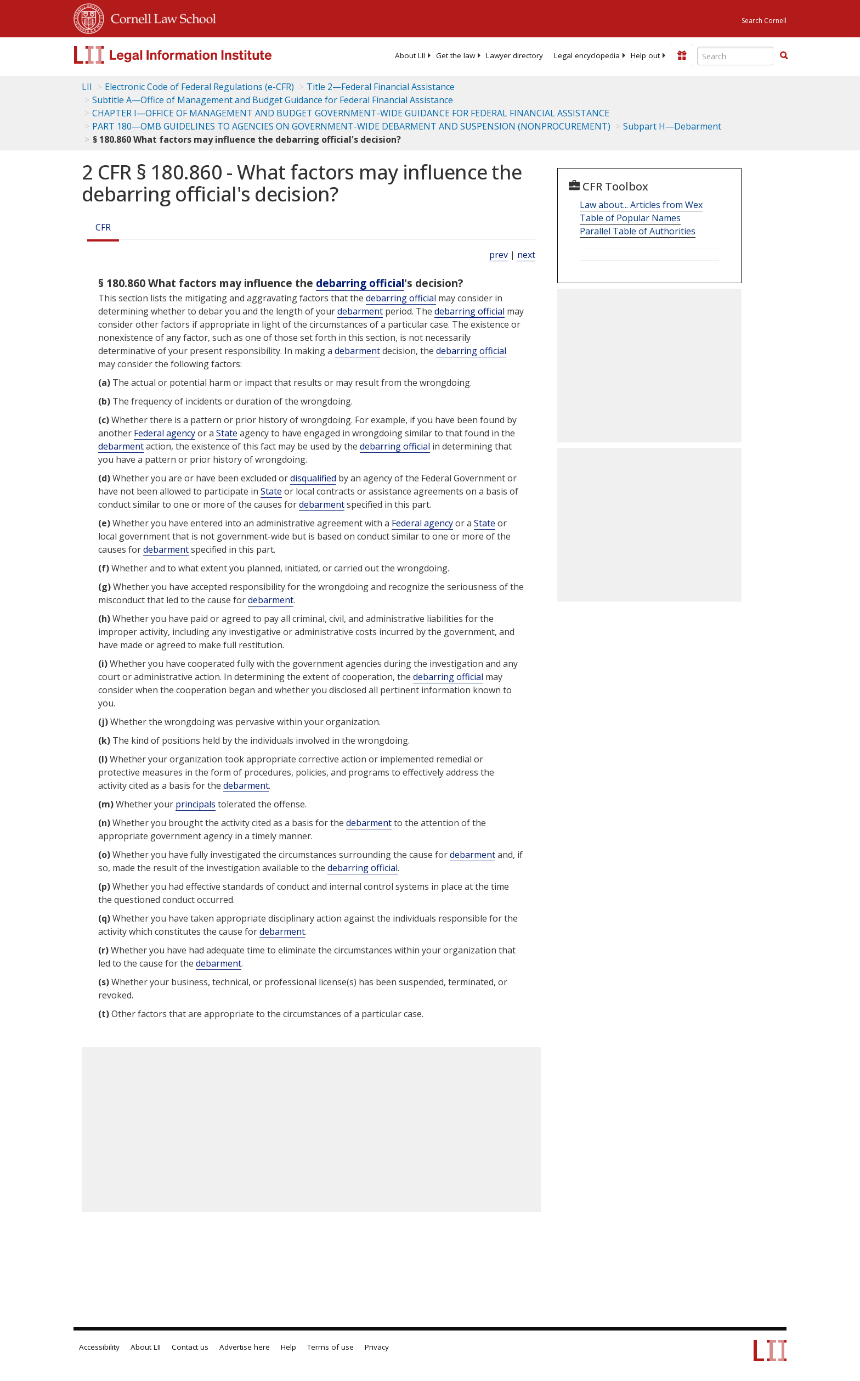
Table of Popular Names (630, 218)
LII (87, 87)
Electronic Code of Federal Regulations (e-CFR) (199, 87)
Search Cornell (764, 20)
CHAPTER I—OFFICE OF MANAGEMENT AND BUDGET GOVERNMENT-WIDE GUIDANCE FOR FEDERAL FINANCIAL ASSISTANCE (350, 113)
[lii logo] (197, 55)
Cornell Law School (160, 17)
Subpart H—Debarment (672, 126)
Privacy (377, 1347)
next (526, 255)
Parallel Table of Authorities (637, 231)
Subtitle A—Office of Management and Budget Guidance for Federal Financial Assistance (272, 100)
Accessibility (99, 1347)
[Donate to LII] (682, 55)
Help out (645, 55)
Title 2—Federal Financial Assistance (381, 87)
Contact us (190, 1347)
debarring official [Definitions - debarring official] (360, 283)
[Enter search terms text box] (735, 56)
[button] (784, 55)
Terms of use (330, 1347)
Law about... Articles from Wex (641, 205)
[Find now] (783, 56)
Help (288, 1347)
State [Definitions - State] (226, 433)
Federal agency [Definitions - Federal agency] (164, 433)
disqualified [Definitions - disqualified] (313, 478)
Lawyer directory (514, 55)
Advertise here (244, 1347)
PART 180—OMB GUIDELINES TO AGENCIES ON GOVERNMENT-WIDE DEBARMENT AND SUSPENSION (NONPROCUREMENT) (351, 126)
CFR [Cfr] (103, 227)
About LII (410, 55)
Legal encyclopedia (587, 55)
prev (498, 255)
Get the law (455, 55)
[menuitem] (410, 55)
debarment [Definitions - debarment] (360, 311)
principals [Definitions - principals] (196, 804)
